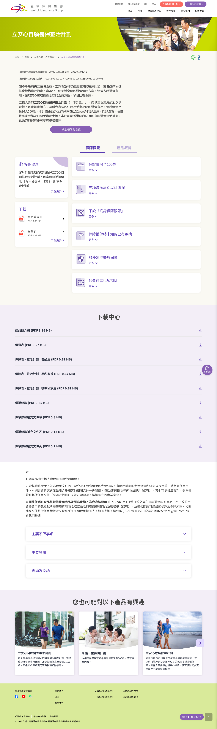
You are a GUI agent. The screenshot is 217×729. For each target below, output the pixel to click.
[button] (200, 643)
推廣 (140, 10)
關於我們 (185, 10)
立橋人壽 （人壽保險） (45, 56)
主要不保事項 (109, 533)
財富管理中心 (154, 10)
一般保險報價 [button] (194, 4)
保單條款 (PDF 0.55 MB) (32, 402)
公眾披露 (199, 10)
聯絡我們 (119, 3)
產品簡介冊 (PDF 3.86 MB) (33, 330)
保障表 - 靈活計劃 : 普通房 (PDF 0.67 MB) (43, 359)
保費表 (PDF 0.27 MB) (30, 345)
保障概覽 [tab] (93, 147)
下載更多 (56, 240)
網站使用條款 (39, 716)
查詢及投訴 (109, 570)
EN (145, 3)
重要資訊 (109, 552)
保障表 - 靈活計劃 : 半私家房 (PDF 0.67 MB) (45, 374)
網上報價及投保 (71, 129)
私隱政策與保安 (22, 716)
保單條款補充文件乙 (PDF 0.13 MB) (39, 431)
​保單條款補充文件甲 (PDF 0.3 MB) (38, 417)
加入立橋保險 (134, 3)
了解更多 (56, 191)
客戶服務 (170, 10)
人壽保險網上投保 (171, 4)
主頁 (17, 56)
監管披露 (54, 716)
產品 (130, 10)
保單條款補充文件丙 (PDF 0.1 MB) (38, 446)
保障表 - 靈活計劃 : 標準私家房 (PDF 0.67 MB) (46, 388)
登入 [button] (154, 3)
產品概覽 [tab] (124, 147)
